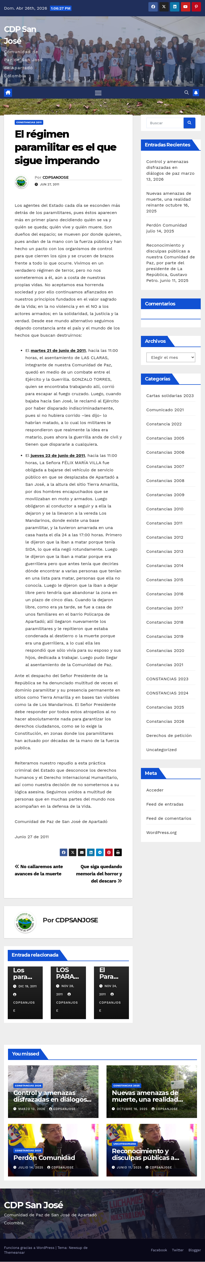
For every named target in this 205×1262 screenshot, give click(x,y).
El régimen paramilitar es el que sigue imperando (65, 147)
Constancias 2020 (165, 650)
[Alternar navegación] (98, 93)
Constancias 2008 (165, 480)
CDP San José (33, 1205)
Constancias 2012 (164, 537)
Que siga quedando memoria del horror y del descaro (99, 874)
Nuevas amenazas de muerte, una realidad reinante (168, 199)
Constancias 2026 (165, 721)
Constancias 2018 (164, 622)
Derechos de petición (169, 735)
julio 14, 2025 (31, 1167)
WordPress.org (161, 832)
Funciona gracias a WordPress (30, 1248)
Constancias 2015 (164, 580)
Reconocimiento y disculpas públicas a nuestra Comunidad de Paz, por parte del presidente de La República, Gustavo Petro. (170, 263)
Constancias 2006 (165, 452)
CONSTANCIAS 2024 (167, 693)
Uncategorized (161, 749)
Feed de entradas (164, 804)
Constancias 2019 (164, 636)
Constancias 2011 (29, 122)
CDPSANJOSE (55, 177)
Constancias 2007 (165, 466)
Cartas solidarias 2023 (170, 395)
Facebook (159, 1250)
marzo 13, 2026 (32, 1109)
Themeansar (14, 1253)
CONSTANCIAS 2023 (167, 679)
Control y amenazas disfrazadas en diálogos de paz (167, 167)
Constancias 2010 (164, 509)
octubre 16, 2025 (133, 1109)
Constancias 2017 (164, 608)
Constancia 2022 (164, 424)
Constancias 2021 (164, 664)
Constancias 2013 (164, 551)
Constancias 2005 (165, 438)
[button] (186, 92)
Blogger (194, 1250)
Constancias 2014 (164, 565)
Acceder (155, 790)
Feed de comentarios (168, 818)
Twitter (178, 1250)
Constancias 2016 (164, 594)
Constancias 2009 (165, 495)
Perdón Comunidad (166, 225)
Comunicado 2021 (165, 410)
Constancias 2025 (165, 707)
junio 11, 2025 (130, 1167)
